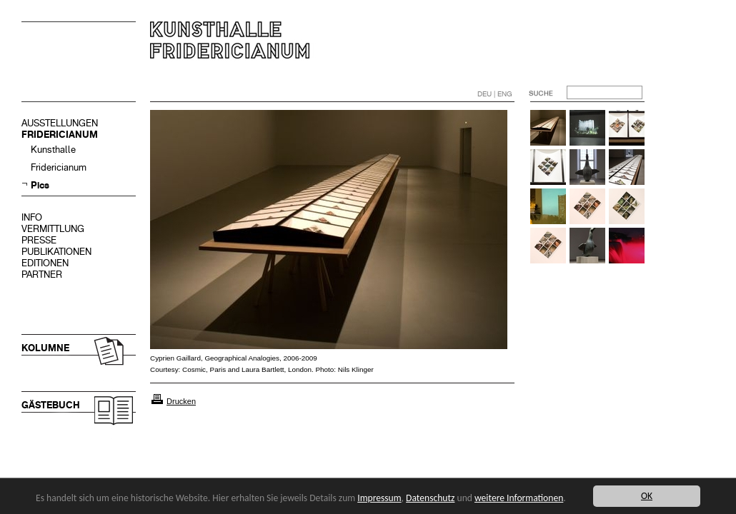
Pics (40, 185)
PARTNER (41, 274)
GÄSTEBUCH (50, 405)
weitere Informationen (518, 498)
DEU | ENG (494, 94)
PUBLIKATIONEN (56, 251)
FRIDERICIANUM (59, 134)
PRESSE (38, 240)
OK (646, 496)
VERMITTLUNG (52, 228)
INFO (31, 217)
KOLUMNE (45, 348)
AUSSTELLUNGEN (59, 123)
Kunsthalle (53, 149)
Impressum (379, 498)
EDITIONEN (45, 263)
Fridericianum (58, 167)
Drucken (181, 401)
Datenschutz (430, 498)
